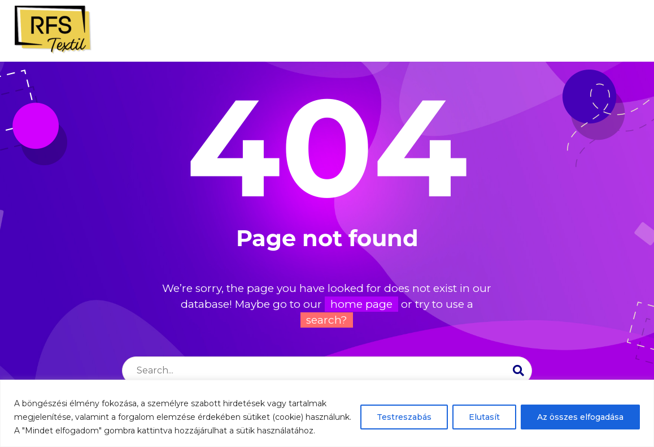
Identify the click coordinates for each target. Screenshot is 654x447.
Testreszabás (404, 417)
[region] (327, 413)
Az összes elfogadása (580, 417)
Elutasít (484, 417)
